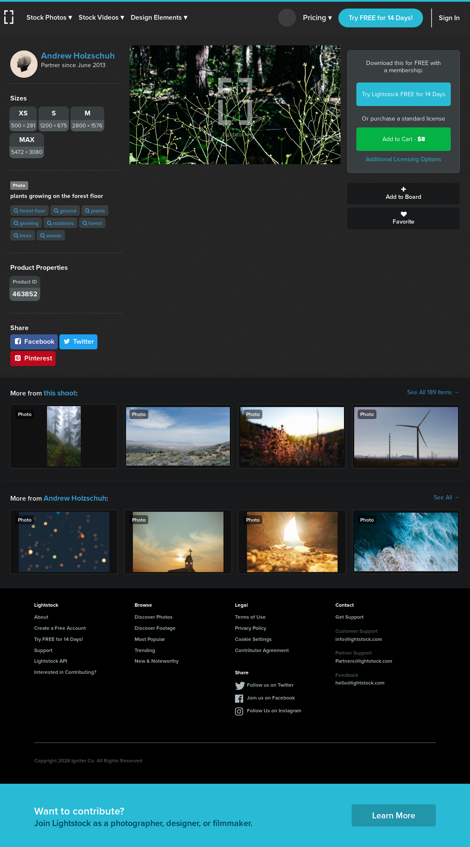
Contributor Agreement (262, 648)
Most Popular (150, 637)
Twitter (78, 341)
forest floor (29, 210)
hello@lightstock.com (360, 681)
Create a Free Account (60, 626)
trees (23, 235)
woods (51, 235)
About (41, 615)
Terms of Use (250, 615)
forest (92, 223)
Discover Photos (154, 615)
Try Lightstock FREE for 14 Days (404, 94)
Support (43, 648)
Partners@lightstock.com (363, 659)
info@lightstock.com (358, 637)
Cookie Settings (253, 637)
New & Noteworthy (157, 659)
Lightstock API (50, 659)
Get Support (349, 615)
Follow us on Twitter (270, 683)
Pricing (317, 18)
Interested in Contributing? (65, 670)
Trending (145, 648)
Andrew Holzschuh (78, 55)
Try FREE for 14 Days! (381, 18)
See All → (447, 497)
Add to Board (403, 193)
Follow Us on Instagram (274, 708)
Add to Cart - (403, 139)
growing (26, 223)
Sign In (449, 18)
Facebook (34, 341)
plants (95, 210)
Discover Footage (155, 626)
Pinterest (33, 358)
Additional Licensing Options (403, 159)
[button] (50, 17)
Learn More (393, 813)
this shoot (58, 392)
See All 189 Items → (433, 392)
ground (65, 210)
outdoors (60, 223)
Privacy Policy (250, 626)
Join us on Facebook (271, 695)
